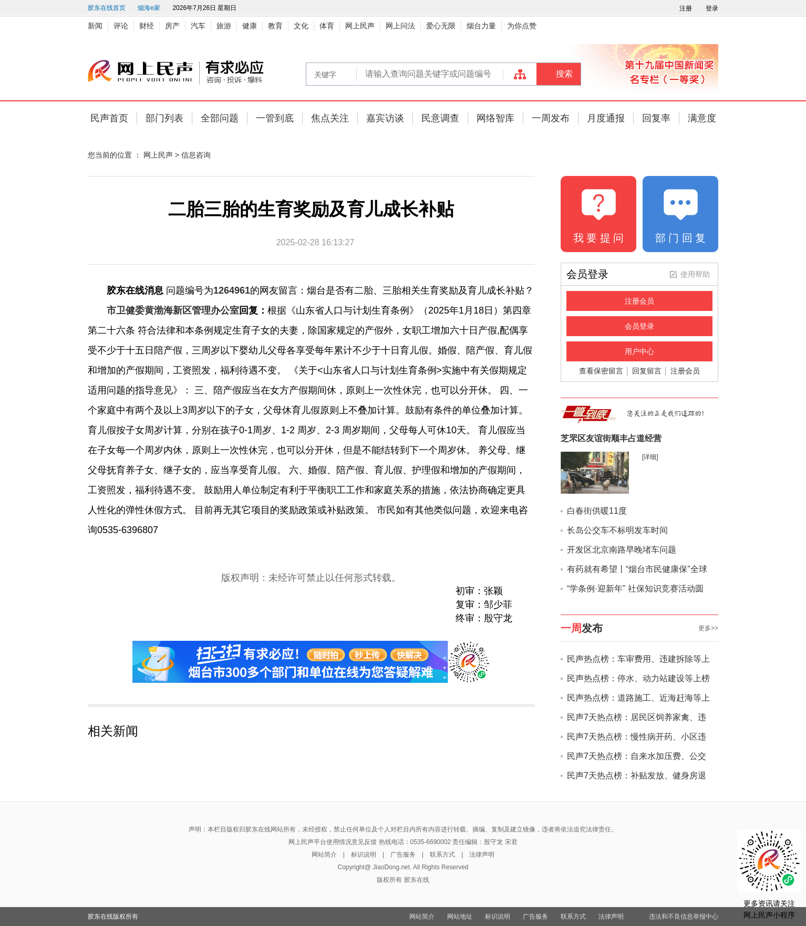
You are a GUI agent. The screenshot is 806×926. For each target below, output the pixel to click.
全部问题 (220, 118)
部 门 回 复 (680, 238)
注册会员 (639, 301)
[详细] (650, 457)
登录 (712, 8)
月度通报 (606, 118)
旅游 (223, 26)
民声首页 (109, 118)
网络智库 (495, 118)
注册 (685, 8)
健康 (249, 26)
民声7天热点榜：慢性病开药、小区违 (636, 736)
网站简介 (324, 854)
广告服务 (403, 854)
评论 (120, 26)
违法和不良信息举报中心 (683, 916)
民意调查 (440, 118)
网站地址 (459, 916)
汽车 (198, 26)
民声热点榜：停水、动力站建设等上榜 (638, 678)
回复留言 (647, 371)
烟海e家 (149, 8)
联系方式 (442, 854)
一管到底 (275, 118)
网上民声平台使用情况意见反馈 (332, 842)
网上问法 (400, 26)
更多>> (708, 628)
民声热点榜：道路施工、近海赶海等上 (638, 697)
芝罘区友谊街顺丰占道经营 (611, 438)
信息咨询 (196, 155)
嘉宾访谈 (385, 118)
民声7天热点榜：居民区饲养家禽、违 (636, 717)
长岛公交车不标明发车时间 (617, 530)
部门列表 (164, 118)
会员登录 (639, 326)
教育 (275, 26)
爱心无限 (441, 26)
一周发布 (551, 118)
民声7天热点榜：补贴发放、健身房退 (636, 775)
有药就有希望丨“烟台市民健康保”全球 (637, 569)
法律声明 (481, 854)
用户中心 (639, 351)
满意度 (702, 118)
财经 (146, 26)
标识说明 (363, 854)
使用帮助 (695, 274)
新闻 (95, 26)
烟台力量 (481, 26)
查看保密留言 (601, 371)
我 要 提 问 (598, 238)
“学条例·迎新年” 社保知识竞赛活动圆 (635, 588)
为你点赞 (521, 26)
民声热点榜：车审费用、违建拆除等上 (638, 658)
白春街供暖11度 (597, 510)
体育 (326, 26)
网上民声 (360, 26)
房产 (172, 26)
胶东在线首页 (107, 8)
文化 (301, 26)
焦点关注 (330, 118)
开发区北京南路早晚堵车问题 (621, 549)
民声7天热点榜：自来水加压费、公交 (636, 756)
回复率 (656, 118)
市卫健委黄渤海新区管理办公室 (173, 310)
